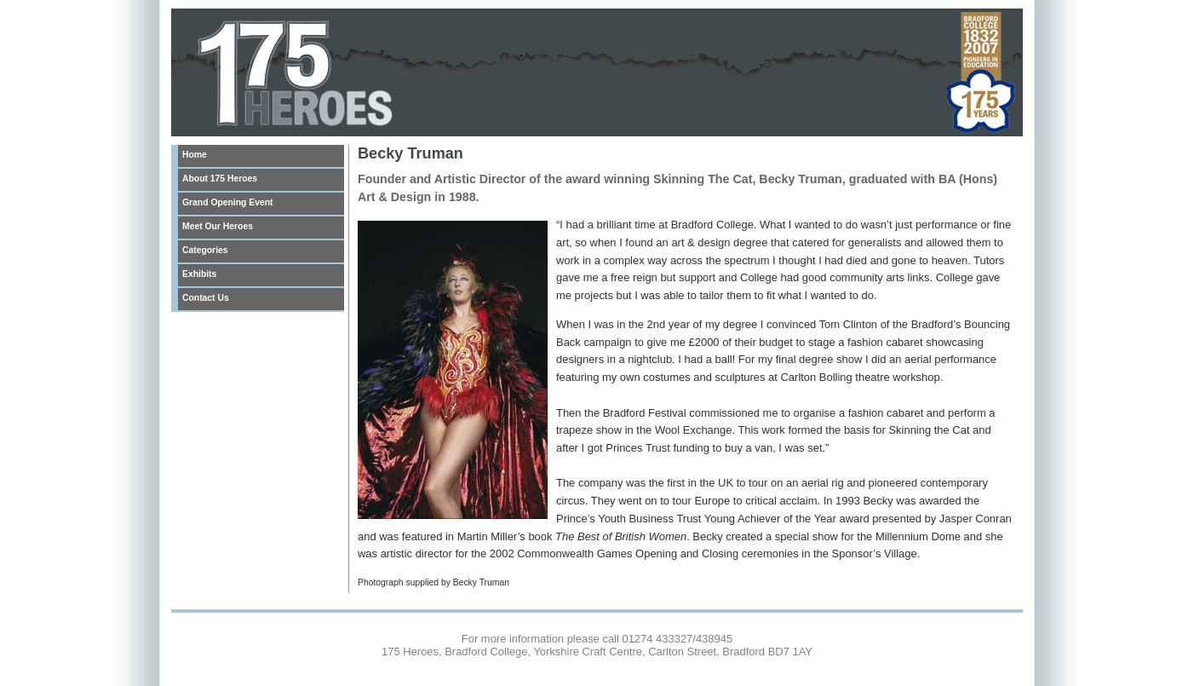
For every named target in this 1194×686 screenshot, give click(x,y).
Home (194, 154)
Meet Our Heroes (217, 226)
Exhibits (199, 274)
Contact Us (205, 298)
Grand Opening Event (227, 202)
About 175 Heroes (219, 178)
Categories (205, 250)
